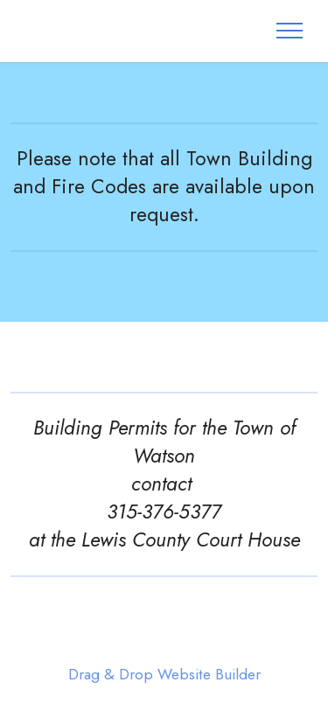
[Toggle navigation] (290, 30)
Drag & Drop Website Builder (164, 674)
